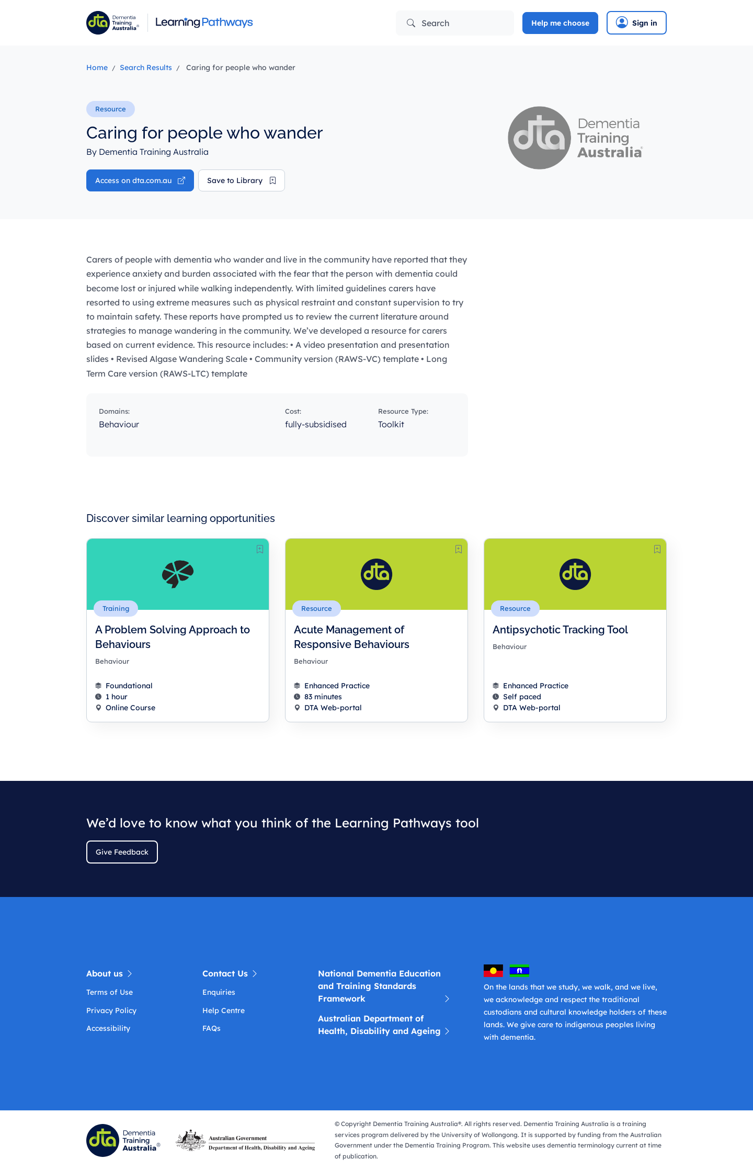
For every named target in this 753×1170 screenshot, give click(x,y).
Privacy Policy (111, 1010)
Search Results (146, 67)
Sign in (636, 22)
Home (97, 67)
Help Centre (223, 1010)
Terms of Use (109, 992)
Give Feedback (122, 852)
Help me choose (560, 23)
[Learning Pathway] (227, 22)
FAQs (211, 1028)
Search (428, 23)
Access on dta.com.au (140, 180)
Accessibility (108, 1028)
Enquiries (218, 992)
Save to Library (241, 180)
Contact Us (230, 973)
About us (110, 973)
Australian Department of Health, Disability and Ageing (384, 1025)
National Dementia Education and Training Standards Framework (384, 986)
